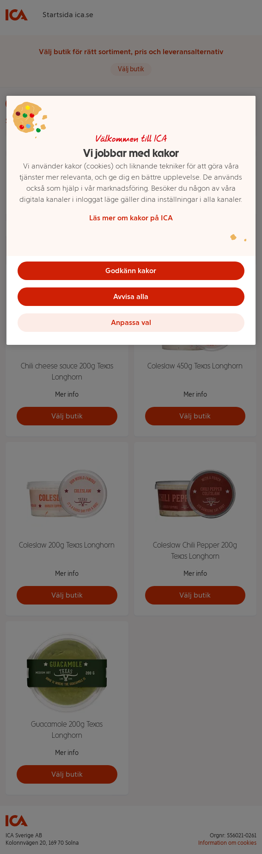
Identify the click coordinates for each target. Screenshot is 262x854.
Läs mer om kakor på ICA (131, 217)
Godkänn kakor (130, 270)
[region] (131, 220)
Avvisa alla (130, 296)
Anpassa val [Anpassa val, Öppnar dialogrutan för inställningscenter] (131, 322)
